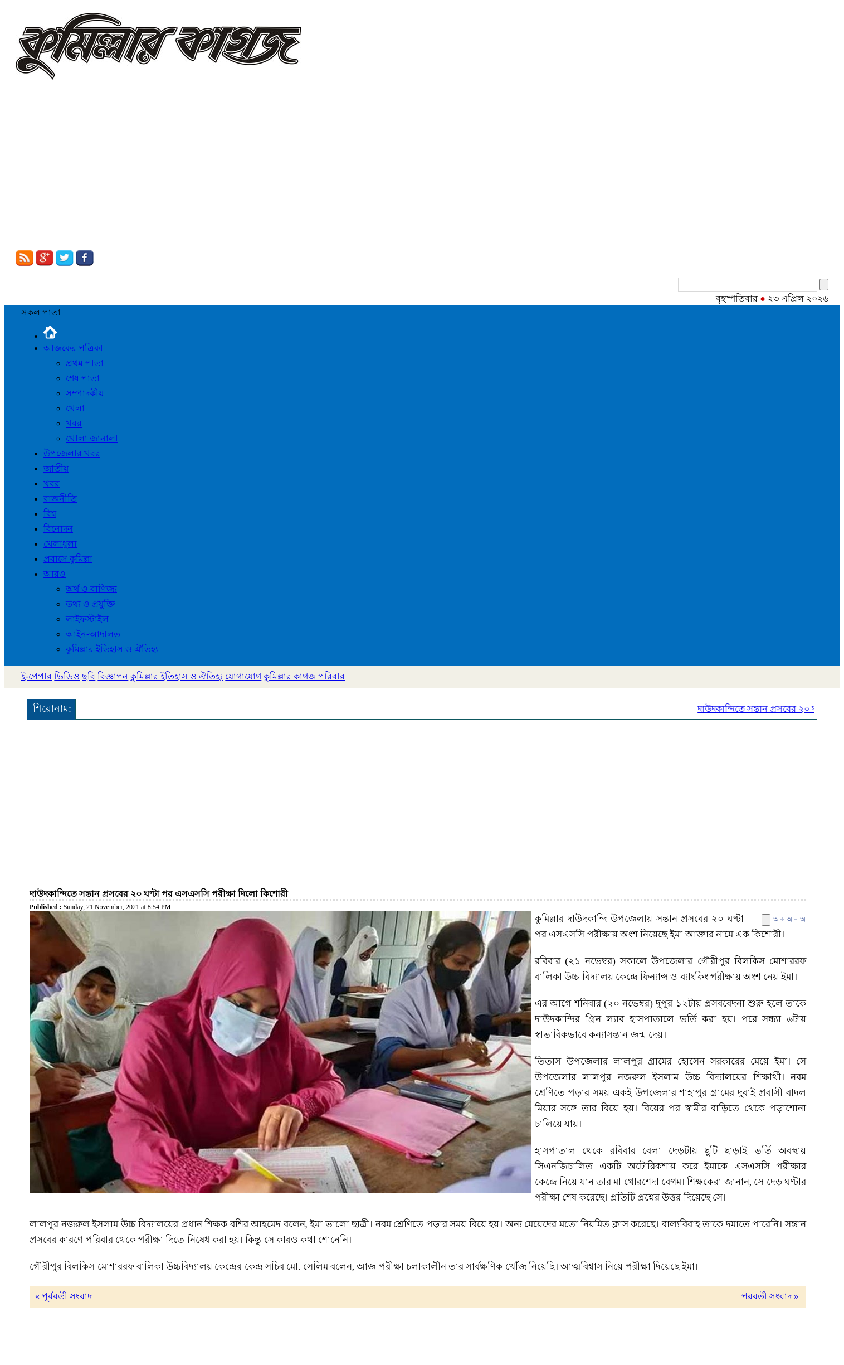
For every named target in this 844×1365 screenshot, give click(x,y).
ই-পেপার (36, 676)
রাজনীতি (60, 498)
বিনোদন (58, 528)
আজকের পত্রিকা (73, 348)
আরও (54, 574)
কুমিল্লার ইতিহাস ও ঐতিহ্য (112, 649)
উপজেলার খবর (71, 453)
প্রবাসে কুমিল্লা (67, 559)
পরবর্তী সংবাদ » (772, 1296)
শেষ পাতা (83, 378)
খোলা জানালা (92, 438)
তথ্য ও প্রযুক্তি (90, 604)
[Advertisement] (422, 166)
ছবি (88, 676)
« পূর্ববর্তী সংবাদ (62, 1296)
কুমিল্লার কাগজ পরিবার (304, 676)
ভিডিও (67, 676)
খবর (74, 423)
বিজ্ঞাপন (112, 676)
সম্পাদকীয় (85, 393)
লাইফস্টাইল (87, 619)
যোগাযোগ (243, 676)
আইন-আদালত (93, 634)
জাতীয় (56, 468)
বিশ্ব (49, 513)
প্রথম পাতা (85, 363)
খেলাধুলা (60, 543)
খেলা (75, 408)
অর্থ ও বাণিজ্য (91, 589)
